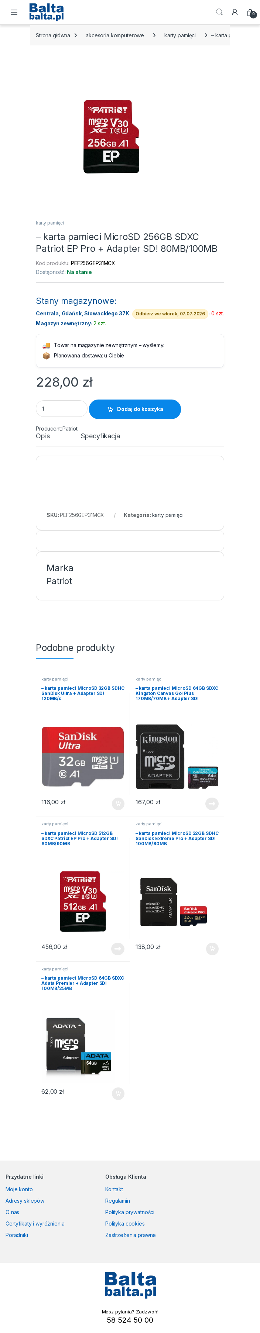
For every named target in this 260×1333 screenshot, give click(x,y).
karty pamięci (180, 35)
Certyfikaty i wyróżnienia (35, 1223)
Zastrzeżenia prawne (130, 1235)
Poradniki (17, 1235)
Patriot (70, 428)
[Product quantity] (62, 408)
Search (219, 12)
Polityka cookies (125, 1223)
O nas (12, 1212)
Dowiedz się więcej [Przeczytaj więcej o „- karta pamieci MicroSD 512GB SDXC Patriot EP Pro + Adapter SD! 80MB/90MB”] (117, 949)
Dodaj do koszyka (140, 409)
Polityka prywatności (129, 1212)
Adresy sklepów (25, 1200)
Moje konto (19, 1189)
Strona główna (53, 35)
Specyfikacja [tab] (100, 436)
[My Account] (235, 12)
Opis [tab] (42, 436)
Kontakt (114, 1189)
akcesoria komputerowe (115, 35)
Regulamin (117, 1200)
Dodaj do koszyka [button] (118, 804)
